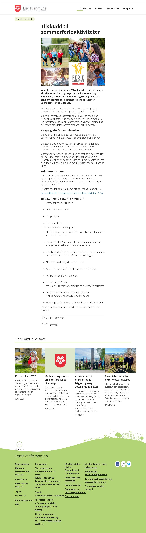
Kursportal (128, 8)
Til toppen (19, 449)
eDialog (38, 509)
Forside (19, 19)
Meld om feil (113, 8)
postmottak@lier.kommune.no (50, 495)
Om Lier (99, 8)
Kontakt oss (85, 8)
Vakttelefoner (72, 496)
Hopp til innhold (7, 1)
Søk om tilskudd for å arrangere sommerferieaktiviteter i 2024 (72, 193)
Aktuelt (28, 19)
